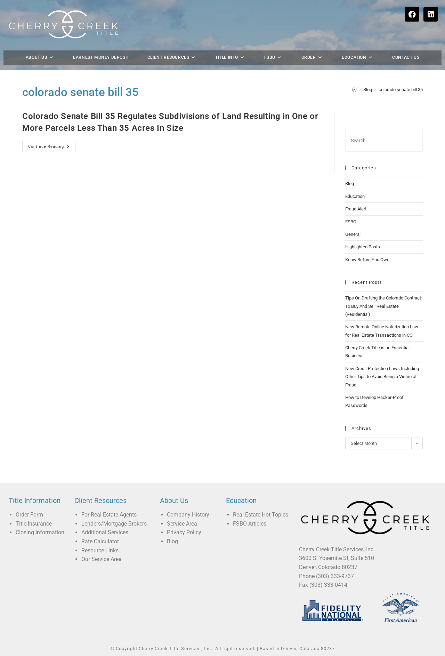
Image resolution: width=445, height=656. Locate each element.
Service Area (182, 523)
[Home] (354, 89)
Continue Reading (51, 145)
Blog (349, 183)
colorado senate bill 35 (401, 89)
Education (355, 196)
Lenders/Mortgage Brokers (114, 523)
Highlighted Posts (362, 246)
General (353, 234)
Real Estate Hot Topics (260, 514)
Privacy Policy (184, 532)
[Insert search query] (384, 141)
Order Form (29, 514)
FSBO (350, 221)
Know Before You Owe (367, 259)
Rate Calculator (100, 541)
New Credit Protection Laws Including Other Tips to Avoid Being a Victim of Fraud (382, 376)
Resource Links (100, 550)
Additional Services (104, 532)
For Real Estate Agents (109, 514)
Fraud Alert (355, 208)
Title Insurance (34, 523)
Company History (188, 514)
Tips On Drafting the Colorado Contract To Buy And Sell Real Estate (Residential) (383, 306)
